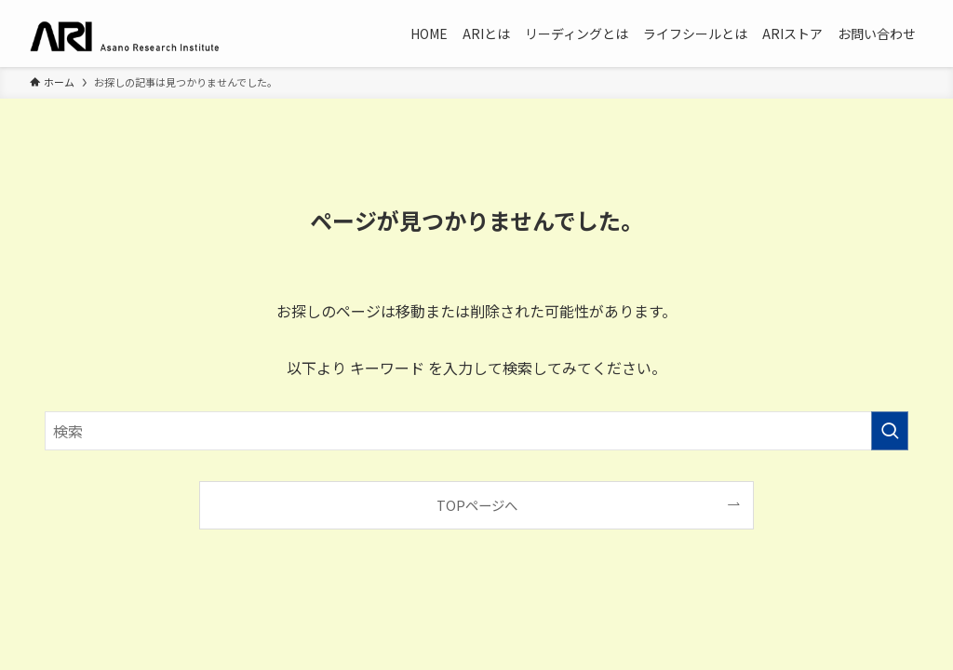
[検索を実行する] (889, 430)
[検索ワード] (476, 430)
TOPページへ (476, 505)
